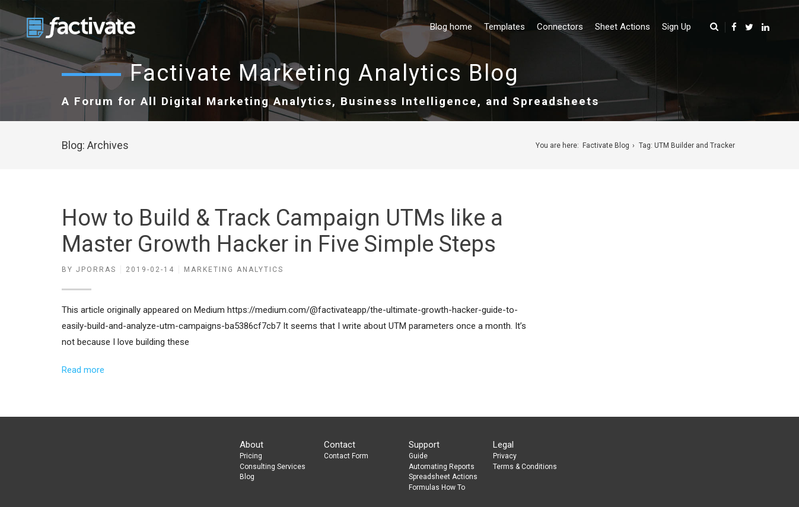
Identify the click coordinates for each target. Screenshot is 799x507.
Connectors (560, 26)
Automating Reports (442, 466)
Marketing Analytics (234, 269)
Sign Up (676, 26)
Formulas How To (437, 487)
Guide (418, 456)
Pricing (251, 456)
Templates (504, 26)
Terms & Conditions (525, 466)
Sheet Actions (622, 26)
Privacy (505, 456)
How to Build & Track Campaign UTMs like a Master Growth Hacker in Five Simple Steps (282, 231)
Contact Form (346, 456)
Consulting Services (272, 466)
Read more (83, 370)
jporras (96, 269)
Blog (247, 477)
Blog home (451, 26)
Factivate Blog (605, 145)
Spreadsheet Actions (443, 477)
